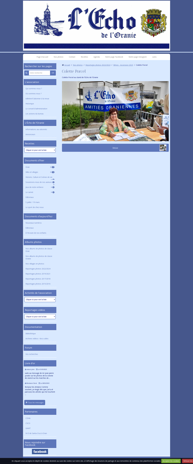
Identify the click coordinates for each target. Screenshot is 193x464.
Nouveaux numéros (34, 223)
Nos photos (58, 57)
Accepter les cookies (171, 461)
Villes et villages (40, 172)
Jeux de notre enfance (40, 187)
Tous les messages (35, 402)
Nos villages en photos (35, 263)
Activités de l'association (38, 292)
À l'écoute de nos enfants (36, 233)
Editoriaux (30, 197)
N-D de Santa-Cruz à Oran (36, 433)
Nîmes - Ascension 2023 (123, 65)
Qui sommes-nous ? (34, 88)
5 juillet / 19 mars (33, 202)
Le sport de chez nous (35, 207)
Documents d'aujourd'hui (38, 216)
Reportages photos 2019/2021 (38, 274)
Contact (72, 57)
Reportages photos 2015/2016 (38, 284)
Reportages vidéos (35, 309)
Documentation (33, 326)
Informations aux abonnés (36, 129)
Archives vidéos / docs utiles (37, 338)
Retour (115, 147)
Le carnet (40, 192)
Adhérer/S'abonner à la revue (37, 98)
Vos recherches (32, 354)
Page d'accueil (42, 57)
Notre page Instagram (138, 57)
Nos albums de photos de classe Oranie (39, 257)
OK (53, 73)
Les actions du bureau (35, 113)
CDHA (28, 418)
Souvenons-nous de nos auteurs (40, 182)
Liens (154, 57)
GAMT (28, 428)
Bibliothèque (31, 333)
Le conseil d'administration (36, 108)
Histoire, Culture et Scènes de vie (40, 178)
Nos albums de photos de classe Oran (39, 249)
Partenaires (31, 411)
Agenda (97, 57)
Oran (40, 167)
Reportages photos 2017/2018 (38, 279)
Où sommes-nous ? (33, 93)
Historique (30, 103)
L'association (32, 82)
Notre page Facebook (114, 57)
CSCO (28, 423)
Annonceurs (30, 134)
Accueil (67, 65)
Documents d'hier (34, 160)
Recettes (84, 57)
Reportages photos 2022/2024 (38, 268)
